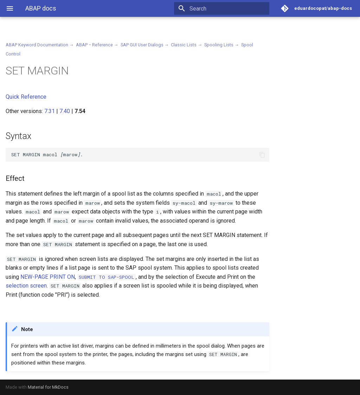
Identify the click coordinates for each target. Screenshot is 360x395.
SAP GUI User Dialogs (142, 44)
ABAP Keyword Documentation (37, 44)
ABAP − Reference (94, 44)
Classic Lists (184, 44)
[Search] (228, 8)
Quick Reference (26, 96)
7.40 (64, 111)
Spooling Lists (218, 44)
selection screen (26, 285)
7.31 (49, 111)
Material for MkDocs (48, 387)
